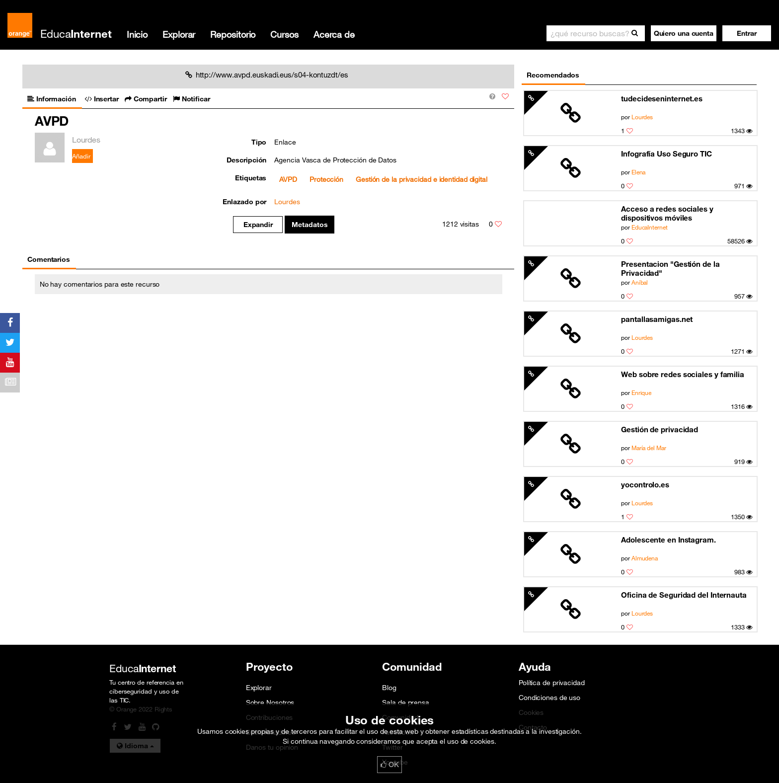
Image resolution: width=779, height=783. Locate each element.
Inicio (137, 34)
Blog (389, 687)
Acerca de (334, 34)
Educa (76, 33)
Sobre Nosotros (270, 702)
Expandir (258, 224)
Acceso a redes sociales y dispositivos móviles (667, 213)
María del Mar (648, 448)
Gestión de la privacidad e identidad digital (421, 179)
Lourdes (642, 117)
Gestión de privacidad (659, 429)
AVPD (288, 179)
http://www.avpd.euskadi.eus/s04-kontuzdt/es (266, 74)
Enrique (641, 392)
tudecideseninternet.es (661, 98)
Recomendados (553, 75)
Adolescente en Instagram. (668, 539)
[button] (747, 33)
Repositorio (232, 34)
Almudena (644, 558)
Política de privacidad (552, 682)
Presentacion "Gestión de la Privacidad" (670, 268)
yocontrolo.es (645, 484)
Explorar (178, 34)
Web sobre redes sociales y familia (682, 374)
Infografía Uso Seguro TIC (666, 153)
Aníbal (639, 282)
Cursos (284, 34)
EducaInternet (649, 227)
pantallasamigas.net (657, 318)
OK (389, 764)
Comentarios (48, 259)
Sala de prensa (405, 702)
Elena (638, 172)
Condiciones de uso (549, 697)
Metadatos (310, 224)
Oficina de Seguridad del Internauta (684, 594)
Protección (326, 179)
